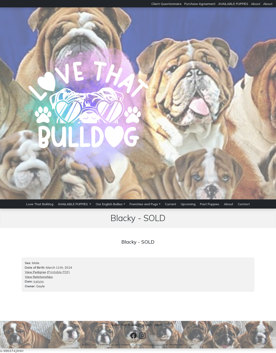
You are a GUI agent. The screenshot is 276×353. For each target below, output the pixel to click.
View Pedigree (35, 272)
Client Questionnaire (166, 4)
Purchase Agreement (199, 4)
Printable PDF (58, 272)
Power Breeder (156, 344)
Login (191, 344)
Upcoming (188, 204)
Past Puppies (209, 204)
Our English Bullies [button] (109, 204)
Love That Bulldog (39, 204)
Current (170, 204)
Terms (159, 325)
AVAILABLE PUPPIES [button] (73, 204)
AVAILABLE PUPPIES (233, 4)
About (255, 4)
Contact (244, 204)
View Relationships (39, 277)
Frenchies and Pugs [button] (144, 204)
